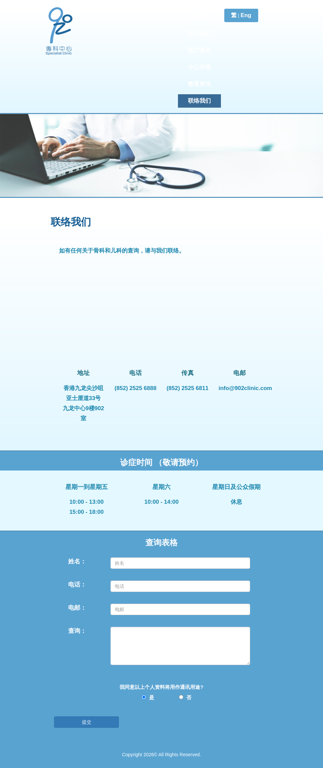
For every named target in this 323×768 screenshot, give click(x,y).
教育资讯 (199, 84)
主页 (199, 17)
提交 (86, 722)
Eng (245, 15)
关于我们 (199, 34)
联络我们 (199, 101)
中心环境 (199, 67)
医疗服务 (199, 50)
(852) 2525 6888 (135, 388)
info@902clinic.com (245, 388)
